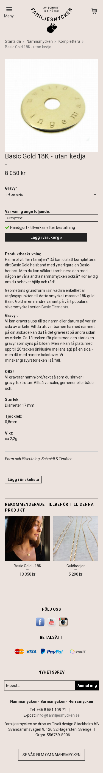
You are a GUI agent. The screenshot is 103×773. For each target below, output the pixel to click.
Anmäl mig (87, 685)
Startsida (13, 41)
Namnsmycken (40, 41)
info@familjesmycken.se (58, 715)
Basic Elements (54, 307)
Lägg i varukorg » (46, 237)
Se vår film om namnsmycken (51, 755)
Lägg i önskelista (23, 479)
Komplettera (69, 41)
